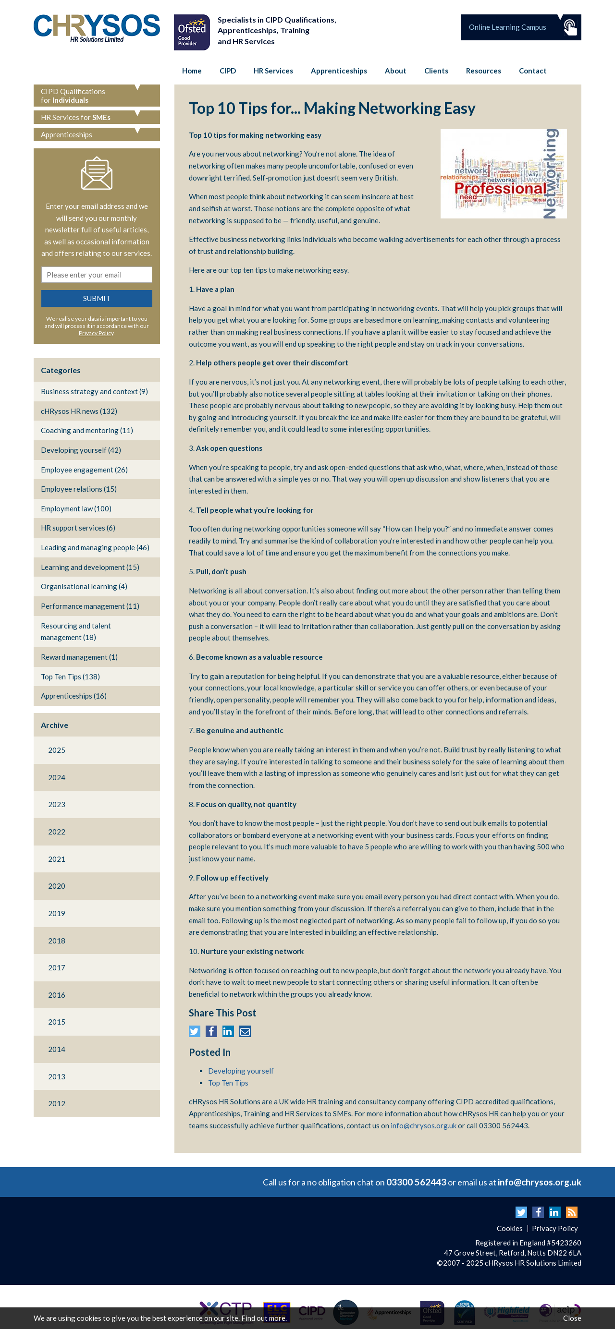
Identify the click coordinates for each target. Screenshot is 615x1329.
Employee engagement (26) (84, 469)
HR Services (273, 70)
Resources (483, 70)
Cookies (510, 1228)
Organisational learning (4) (84, 586)
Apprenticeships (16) (74, 695)
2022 (56, 831)
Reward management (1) (79, 656)
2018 (56, 940)
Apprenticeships (339, 70)
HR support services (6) (78, 527)
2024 (56, 777)
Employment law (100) (76, 508)
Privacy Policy (96, 333)
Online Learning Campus (507, 27)
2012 (56, 1103)
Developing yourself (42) (81, 450)
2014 (56, 1049)
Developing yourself (241, 1070)
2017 (56, 967)
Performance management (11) (90, 606)
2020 (56, 886)
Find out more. (264, 1318)
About (395, 70)
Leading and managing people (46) (95, 547)
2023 (56, 804)
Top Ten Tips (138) (70, 676)
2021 (56, 859)
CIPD (228, 70)
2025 (56, 750)
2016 (56, 995)
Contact (533, 70)
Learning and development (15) (90, 567)
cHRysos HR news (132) (79, 411)
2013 (56, 1076)
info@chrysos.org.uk (423, 1125)
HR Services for (76, 117)
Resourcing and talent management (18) (76, 631)
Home (192, 70)
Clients (436, 70)
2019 (56, 913)
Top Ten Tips (228, 1082)
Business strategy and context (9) (94, 391)
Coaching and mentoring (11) (87, 430)
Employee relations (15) (79, 488)
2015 (56, 1021)
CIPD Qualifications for (73, 95)
